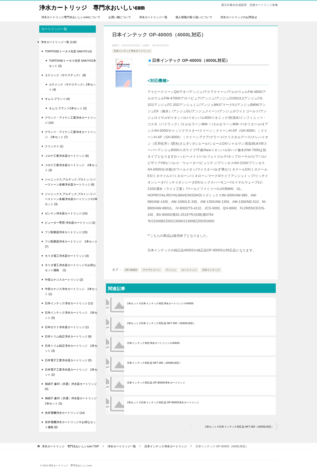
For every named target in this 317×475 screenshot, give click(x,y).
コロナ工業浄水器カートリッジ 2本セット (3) (71, 167)
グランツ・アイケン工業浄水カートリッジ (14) (70, 120)
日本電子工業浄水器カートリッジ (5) (68, 360)
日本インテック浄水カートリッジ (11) (69, 303)
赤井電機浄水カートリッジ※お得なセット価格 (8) (70, 424)
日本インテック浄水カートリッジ (132, 51)
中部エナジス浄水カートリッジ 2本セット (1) (71, 291)
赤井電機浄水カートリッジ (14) (65, 412)
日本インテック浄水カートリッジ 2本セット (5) (71, 315)
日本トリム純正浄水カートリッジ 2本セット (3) (71, 348)
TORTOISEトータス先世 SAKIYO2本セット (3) (72, 63)
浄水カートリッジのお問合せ (238, 17)
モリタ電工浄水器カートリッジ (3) (67, 255)
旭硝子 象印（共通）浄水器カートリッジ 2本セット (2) (71, 401)
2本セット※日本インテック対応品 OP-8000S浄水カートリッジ (163, 402)
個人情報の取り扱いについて (193, 17)
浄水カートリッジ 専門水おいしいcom (93, 7)
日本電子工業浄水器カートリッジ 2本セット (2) (71, 372)
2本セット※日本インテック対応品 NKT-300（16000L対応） (161, 323)
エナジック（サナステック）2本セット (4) (72, 87)
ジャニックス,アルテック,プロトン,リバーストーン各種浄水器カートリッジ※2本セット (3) (71, 199)
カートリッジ (189, 270)
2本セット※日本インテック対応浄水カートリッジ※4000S (160, 303)
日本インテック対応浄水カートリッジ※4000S (153, 343)
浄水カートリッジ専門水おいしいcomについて (70, 17)
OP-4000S (131, 270)
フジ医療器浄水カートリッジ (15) (66, 232)
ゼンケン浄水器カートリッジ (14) (66, 213)
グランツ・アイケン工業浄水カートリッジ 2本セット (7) (70, 134)
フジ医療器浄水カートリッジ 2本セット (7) (71, 244)
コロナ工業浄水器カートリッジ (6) (67, 155)
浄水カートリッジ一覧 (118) (59, 42)
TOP (70, 446)
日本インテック (211, 270)
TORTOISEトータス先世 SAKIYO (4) (68, 51)
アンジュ (171, 270)
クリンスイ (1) (54, 146)
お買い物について (119, 17)
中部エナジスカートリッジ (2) (64, 279)
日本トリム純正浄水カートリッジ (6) (68, 336)
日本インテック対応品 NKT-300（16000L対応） (154, 362)
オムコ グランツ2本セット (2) (68, 108)
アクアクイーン (151, 270)
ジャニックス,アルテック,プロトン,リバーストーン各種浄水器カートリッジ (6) (70, 182)
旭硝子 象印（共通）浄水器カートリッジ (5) (71, 386)
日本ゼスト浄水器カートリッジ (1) (67, 327)
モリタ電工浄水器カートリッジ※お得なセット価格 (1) (70, 267)
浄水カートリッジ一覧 (153, 17)
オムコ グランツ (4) (57, 98)
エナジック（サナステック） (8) (65, 75)
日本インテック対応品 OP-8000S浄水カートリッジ (156, 382)
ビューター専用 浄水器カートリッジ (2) (70, 222)
